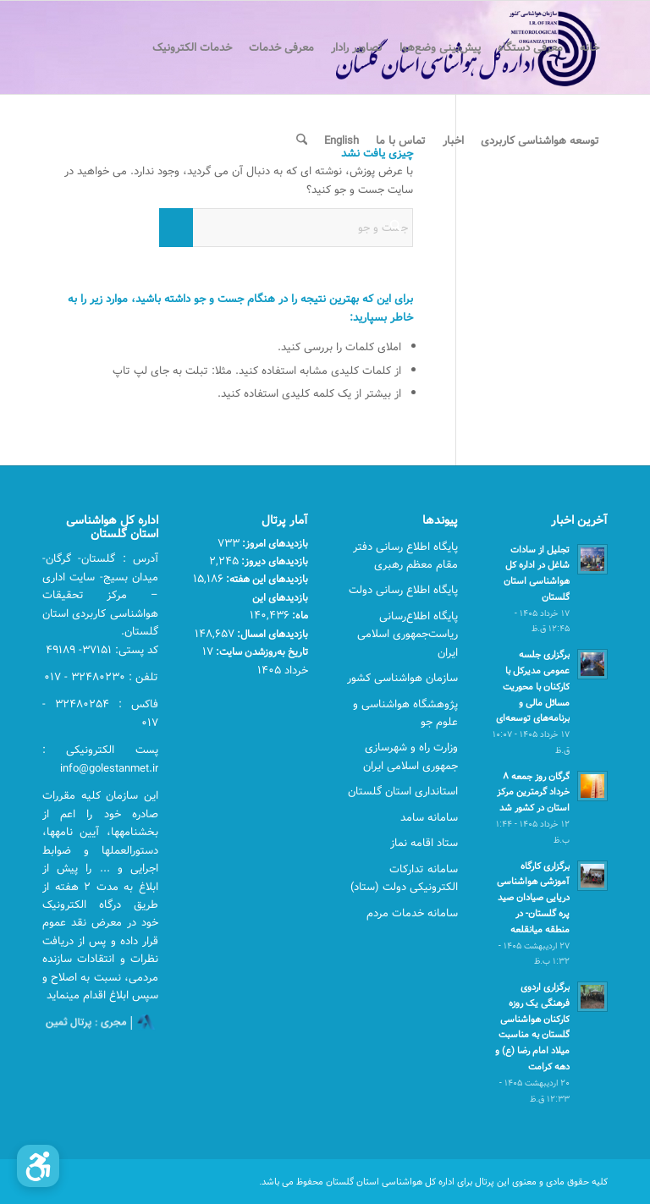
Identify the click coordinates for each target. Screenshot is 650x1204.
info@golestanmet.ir (109, 768)
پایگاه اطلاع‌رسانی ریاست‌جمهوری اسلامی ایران (407, 634)
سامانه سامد (429, 817)
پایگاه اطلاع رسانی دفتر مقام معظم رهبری (405, 555)
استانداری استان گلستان (403, 791)
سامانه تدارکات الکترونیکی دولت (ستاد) (404, 878)
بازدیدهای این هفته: (265, 578)
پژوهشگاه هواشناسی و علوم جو (405, 713)
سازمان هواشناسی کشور (402, 677)
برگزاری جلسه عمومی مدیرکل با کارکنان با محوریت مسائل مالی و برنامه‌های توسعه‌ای (533, 686)
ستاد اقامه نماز (424, 842)
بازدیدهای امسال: (271, 633)
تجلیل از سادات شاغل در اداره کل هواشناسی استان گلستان (537, 573)
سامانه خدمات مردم (412, 913)
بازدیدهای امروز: (274, 543)
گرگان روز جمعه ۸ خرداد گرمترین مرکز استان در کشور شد (533, 792)
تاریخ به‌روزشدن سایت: (260, 651)
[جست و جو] (302, 140)
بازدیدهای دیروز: (273, 561)
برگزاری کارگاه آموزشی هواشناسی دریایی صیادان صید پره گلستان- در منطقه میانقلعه (533, 897)
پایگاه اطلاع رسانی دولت (403, 589)
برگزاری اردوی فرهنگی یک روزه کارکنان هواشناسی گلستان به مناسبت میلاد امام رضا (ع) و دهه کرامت (532, 1027)
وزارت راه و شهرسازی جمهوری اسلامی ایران (410, 756)
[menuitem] (589, 47)
